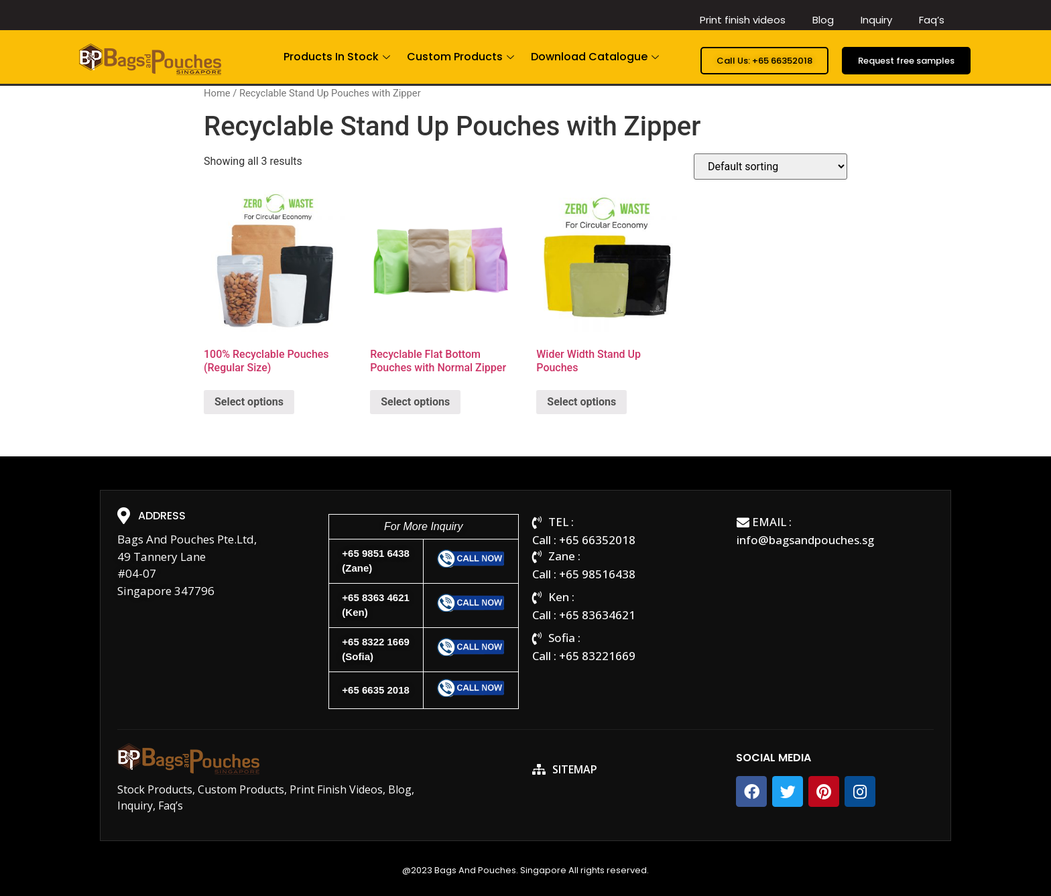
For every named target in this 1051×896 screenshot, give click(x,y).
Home (217, 93)
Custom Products (462, 56)
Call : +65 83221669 (583, 655)
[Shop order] (770, 166)
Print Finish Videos (336, 789)
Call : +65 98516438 (583, 574)
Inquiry (876, 20)
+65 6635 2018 (376, 690)
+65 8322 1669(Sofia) (376, 649)
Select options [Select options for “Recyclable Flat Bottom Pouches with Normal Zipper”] (415, 401)
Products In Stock (338, 56)
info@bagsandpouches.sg (805, 540)
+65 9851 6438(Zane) (376, 561)
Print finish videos (743, 20)
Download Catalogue (596, 56)
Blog (823, 20)
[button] (764, 60)
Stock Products (154, 789)
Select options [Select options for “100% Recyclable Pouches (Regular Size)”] (249, 401)
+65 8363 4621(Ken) (376, 605)
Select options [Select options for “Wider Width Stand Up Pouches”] (581, 401)
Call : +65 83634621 (583, 615)
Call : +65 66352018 (583, 540)
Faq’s (931, 20)
